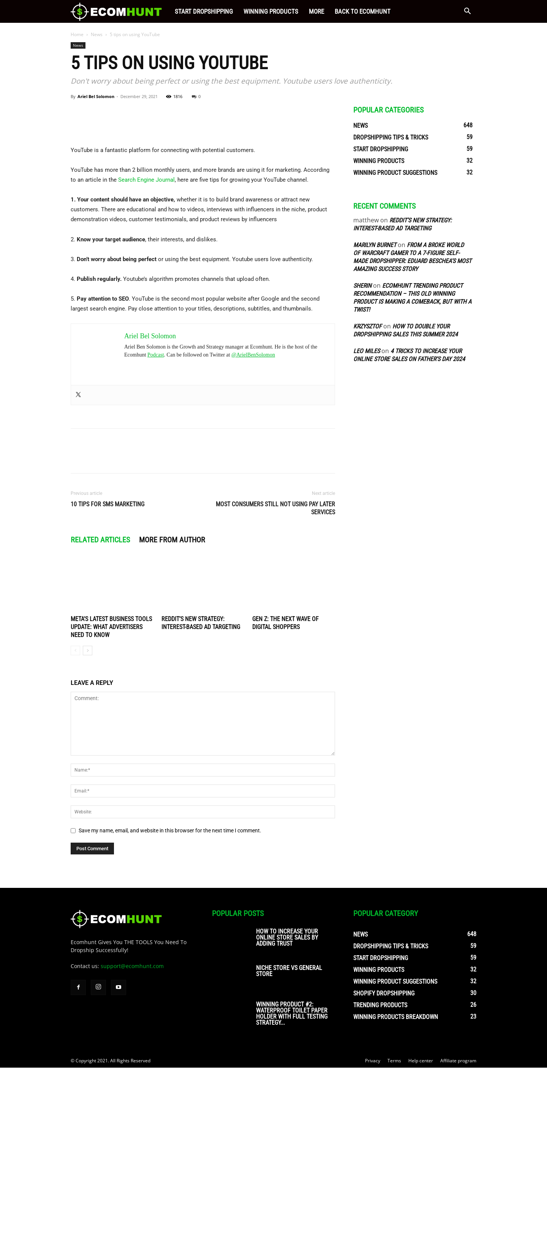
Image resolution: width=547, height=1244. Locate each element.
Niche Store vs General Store (289, 1147)
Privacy (372, 1237)
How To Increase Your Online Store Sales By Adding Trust (287, 1114)
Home (77, 34)
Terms (394, 1237)
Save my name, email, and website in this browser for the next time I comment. (170, 1007)
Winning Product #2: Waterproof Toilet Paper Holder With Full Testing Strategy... (291, 1190)
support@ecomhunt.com (132, 1142)
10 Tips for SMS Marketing (107, 680)
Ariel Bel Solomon (95, 96)
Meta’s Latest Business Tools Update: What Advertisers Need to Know (111, 803)
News (97, 34)
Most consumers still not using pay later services (275, 684)
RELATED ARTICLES (100, 716)
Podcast (155, 531)
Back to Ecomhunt (362, 11)
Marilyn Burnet (374, 245)
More (316, 11)
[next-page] (87, 827)
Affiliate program (458, 1237)
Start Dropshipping (204, 11)
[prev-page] (75, 827)
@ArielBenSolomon (253, 531)
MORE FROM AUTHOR (172, 716)
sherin (362, 285)
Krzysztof (367, 326)
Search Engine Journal (146, 356)
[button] (467, 12)
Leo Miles (366, 351)
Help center (420, 1237)
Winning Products (270, 11)
